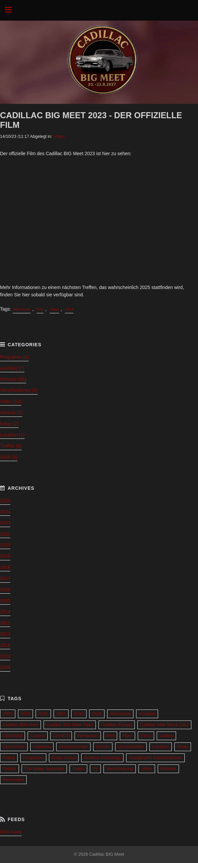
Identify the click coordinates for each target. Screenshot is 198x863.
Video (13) (10, 401)
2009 (5, 656)
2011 (5, 645)
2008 (5, 667)
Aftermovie (21, 309)
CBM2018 (12, 735)
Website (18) (13, 379)
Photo (183, 746)
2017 (5, 578)
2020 (5, 545)
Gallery (166, 735)
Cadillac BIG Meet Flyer (69, 724)
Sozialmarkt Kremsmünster (155, 757)
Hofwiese (42, 746)
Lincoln (103, 746)
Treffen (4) (11, 445)
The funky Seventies (44, 768)
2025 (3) (8, 457)
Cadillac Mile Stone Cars (164, 724)
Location (160, 746)
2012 (5, 634)
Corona (37, 735)
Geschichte (14, 746)
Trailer (78, 768)
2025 (5, 500)
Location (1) (12, 434)
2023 (69, 309)
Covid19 (61, 735)
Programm (33, 757)
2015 (5, 600)
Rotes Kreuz (64, 757)
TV (95, 768)
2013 (5, 623)
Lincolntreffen (131, 746)
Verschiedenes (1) (19, 390)
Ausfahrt (147, 713)
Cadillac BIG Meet (20, 724)
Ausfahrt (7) (12, 368)
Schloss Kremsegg (102, 757)
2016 (5, 589)
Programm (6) (14, 357)
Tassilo (9, 768)
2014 (5, 611)
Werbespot (13, 779)
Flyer (127, 735)
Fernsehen (88, 735)
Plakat (9, 757)
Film (40, 309)
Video (59, 136)
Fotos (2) (9, 424)
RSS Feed (11, 832)
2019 (5, 556)
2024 (5, 511)
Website (168, 768)
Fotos (145, 735)
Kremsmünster (73, 746)
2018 (5, 567)
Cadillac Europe (116, 724)
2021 (5, 534)
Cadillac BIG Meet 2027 (98, 10)
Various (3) (11, 412)
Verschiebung (119, 768)
